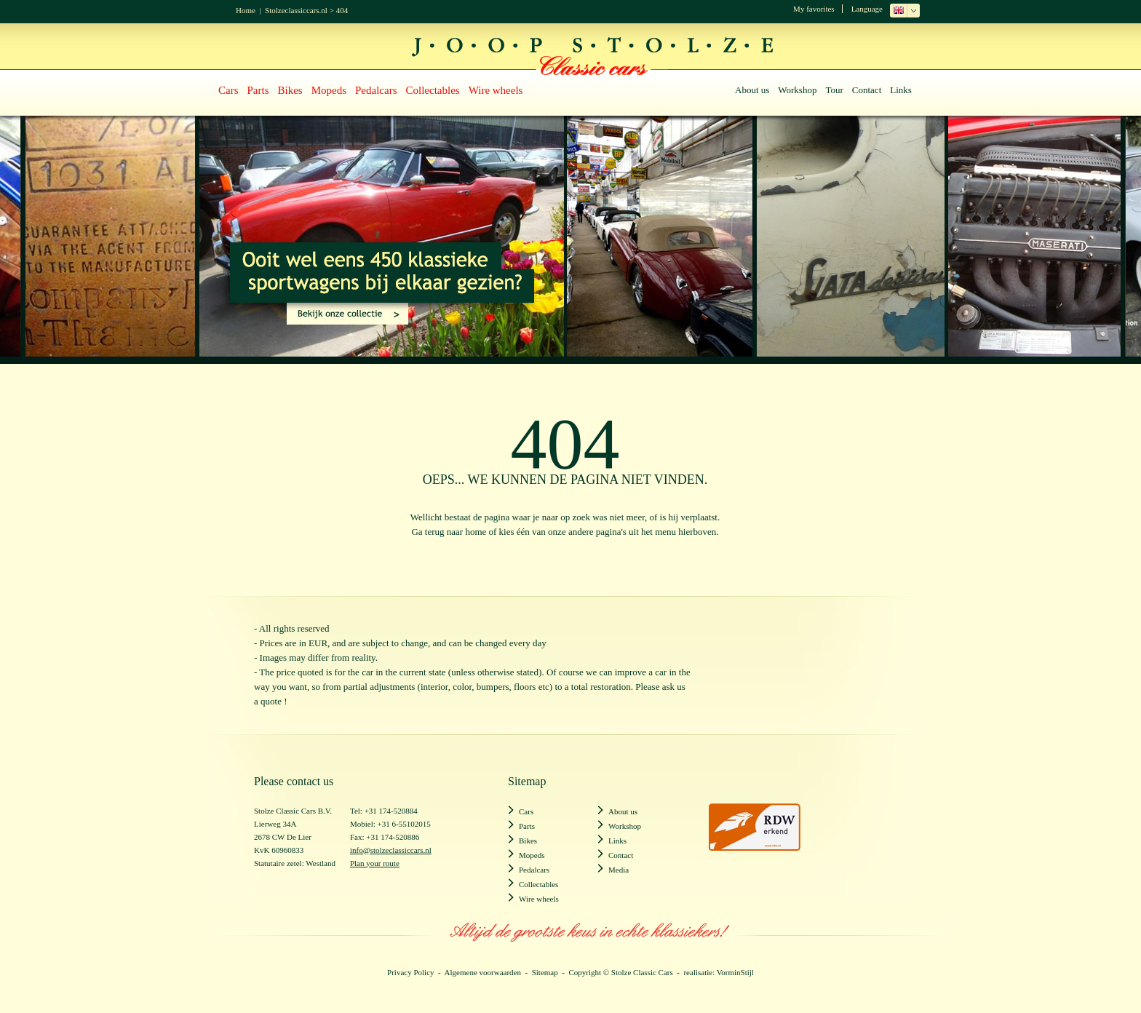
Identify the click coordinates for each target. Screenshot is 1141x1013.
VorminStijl (735, 972)
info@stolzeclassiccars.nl (391, 850)
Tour (834, 89)
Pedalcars (376, 90)
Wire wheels (496, 90)
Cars (228, 90)
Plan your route (374, 863)
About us (752, 89)
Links (901, 89)
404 (342, 10)
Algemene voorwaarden (483, 972)
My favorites (814, 8)
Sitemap (545, 972)
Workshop (797, 89)
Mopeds (328, 90)
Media (618, 869)
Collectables (433, 90)
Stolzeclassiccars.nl (296, 10)
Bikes (290, 90)
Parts (258, 90)
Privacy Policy (410, 972)
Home (245, 10)
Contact (866, 89)
